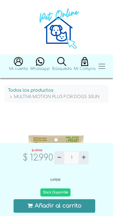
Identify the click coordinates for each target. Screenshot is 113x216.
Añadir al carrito (54, 205)
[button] (18, 66)
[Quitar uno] (59, 157)
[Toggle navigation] (102, 66)
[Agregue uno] (84, 157)
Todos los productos (30, 90)
